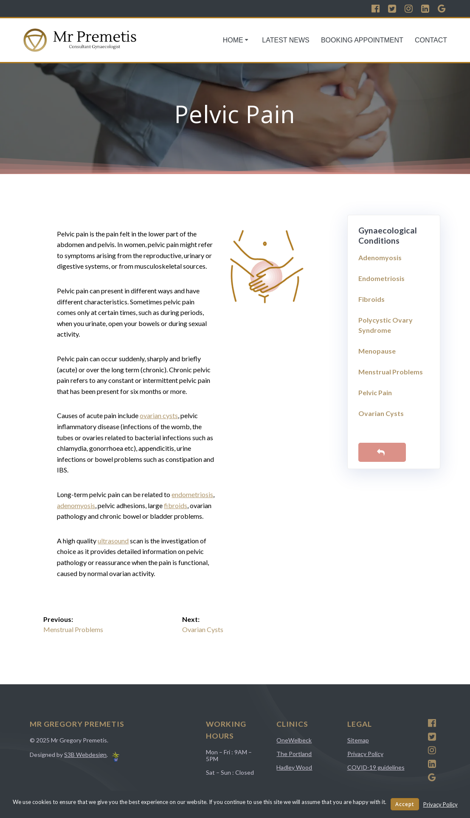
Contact (431, 40)
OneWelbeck (294, 740)
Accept (404, 804)
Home (233, 40)
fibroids (175, 505)
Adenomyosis (380, 257)
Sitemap (358, 740)
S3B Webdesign (85, 754)
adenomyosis (76, 505)
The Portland (294, 753)
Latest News (285, 40)
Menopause (377, 351)
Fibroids (371, 299)
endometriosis (192, 494)
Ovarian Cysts (381, 413)
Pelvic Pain (375, 392)
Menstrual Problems (390, 372)
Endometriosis (381, 278)
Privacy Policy (365, 753)
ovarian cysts (159, 415)
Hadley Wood (294, 767)
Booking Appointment (362, 40)
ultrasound (113, 541)
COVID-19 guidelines (376, 767)
